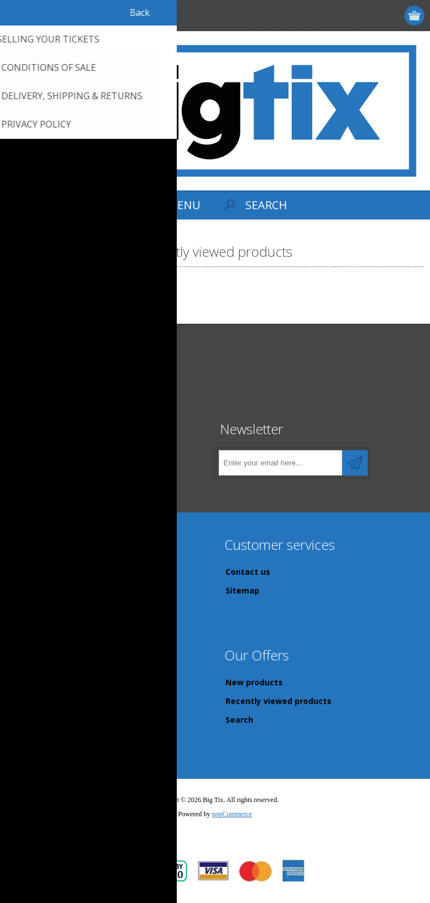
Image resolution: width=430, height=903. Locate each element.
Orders (30, 719)
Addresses (37, 701)
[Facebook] (27, 459)
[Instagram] (63, 459)
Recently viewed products (278, 701)
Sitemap (242, 590)
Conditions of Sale (53, 609)
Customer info (45, 682)
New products (254, 682)
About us (34, 627)
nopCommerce (232, 814)
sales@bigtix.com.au (64, 401)
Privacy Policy (43, 590)
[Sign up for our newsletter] (280, 463)
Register (349, 16)
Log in (371, 16)
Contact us (247, 571)
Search (239, 719)
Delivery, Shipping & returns (73, 571)
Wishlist (32, 738)
